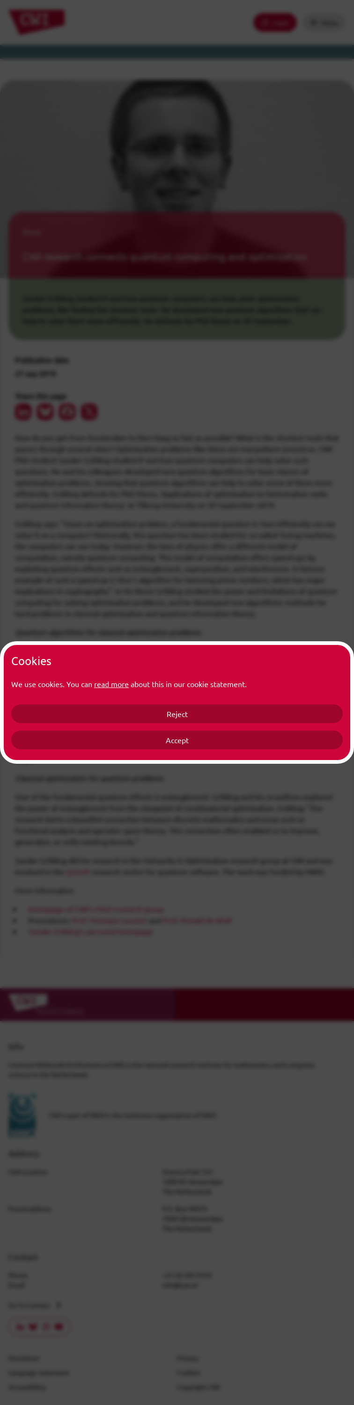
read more (111, 683)
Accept (177, 740)
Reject (177, 713)
